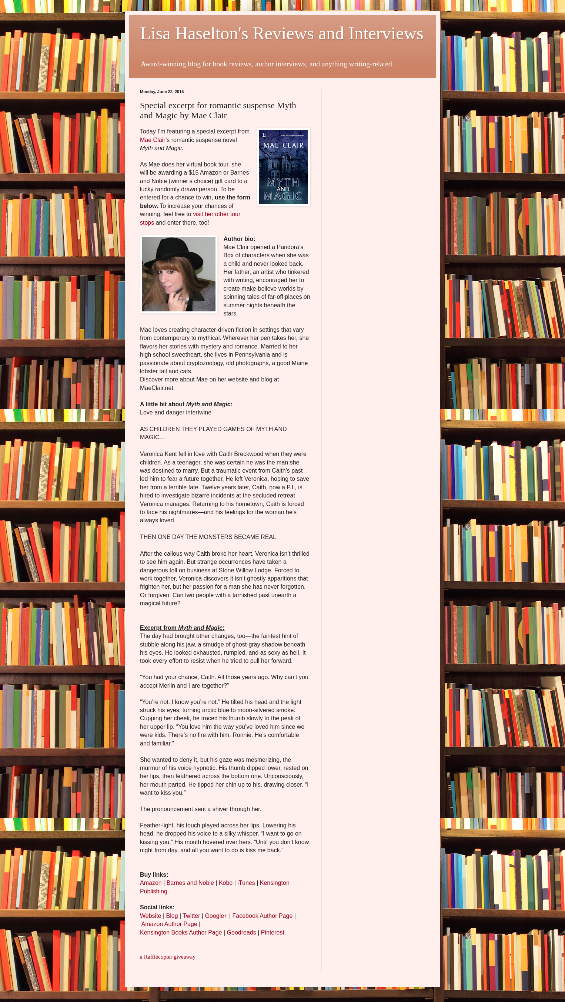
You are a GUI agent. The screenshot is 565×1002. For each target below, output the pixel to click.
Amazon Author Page (169, 924)
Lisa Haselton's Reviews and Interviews (282, 33)
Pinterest (272, 932)
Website (150, 916)
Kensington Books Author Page (181, 932)
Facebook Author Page (263, 916)
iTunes (246, 883)
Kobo (226, 883)
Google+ (216, 916)
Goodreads (241, 932)
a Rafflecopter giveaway (167, 956)
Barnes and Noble (190, 883)
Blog (172, 916)
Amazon (151, 883)
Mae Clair (153, 140)
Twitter (191, 916)
